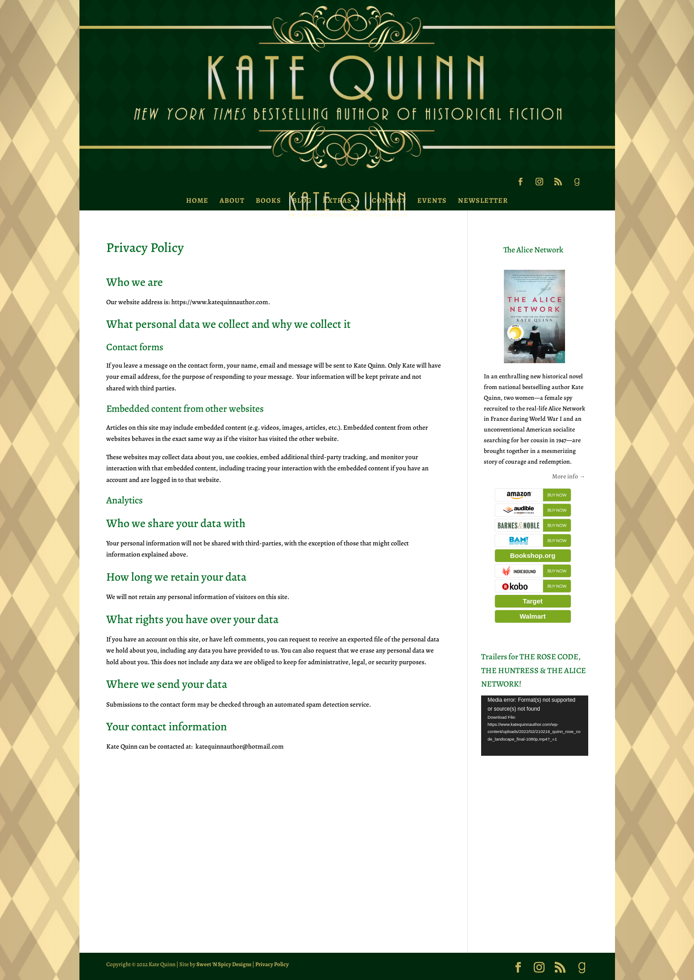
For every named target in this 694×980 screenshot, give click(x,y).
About (232, 200)
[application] (534, 725)
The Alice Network (533, 249)
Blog (302, 200)
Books (268, 200)
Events (432, 200)
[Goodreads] (576, 184)
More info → (569, 476)
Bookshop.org (533, 555)
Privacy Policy (272, 964)
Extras (337, 200)
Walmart (532, 616)
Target (533, 601)
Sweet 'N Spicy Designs (223, 964)
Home (197, 200)
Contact (389, 200)
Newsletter (483, 200)
